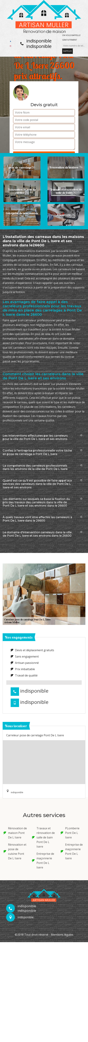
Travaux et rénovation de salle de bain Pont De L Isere (43, 837)
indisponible (39, 40)
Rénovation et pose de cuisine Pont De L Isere (14, 851)
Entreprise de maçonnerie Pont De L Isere (43, 860)
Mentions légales (62, 935)
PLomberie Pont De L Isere (70, 832)
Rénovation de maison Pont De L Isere (15, 832)
